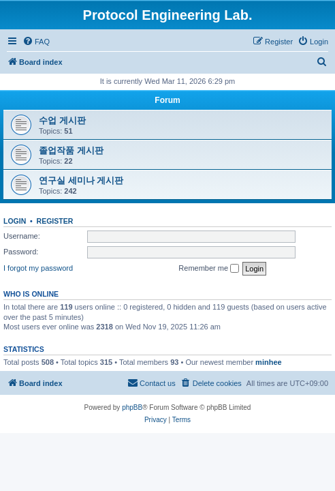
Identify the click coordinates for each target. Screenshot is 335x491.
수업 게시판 (62, 120)
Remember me (208, 268)
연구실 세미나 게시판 (81, 180)
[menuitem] (36, 41)
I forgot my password (38, 268)
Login (14, 221)
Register (55, 221)
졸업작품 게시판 (71, 150)
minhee (268, 362)
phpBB (132, 407)
